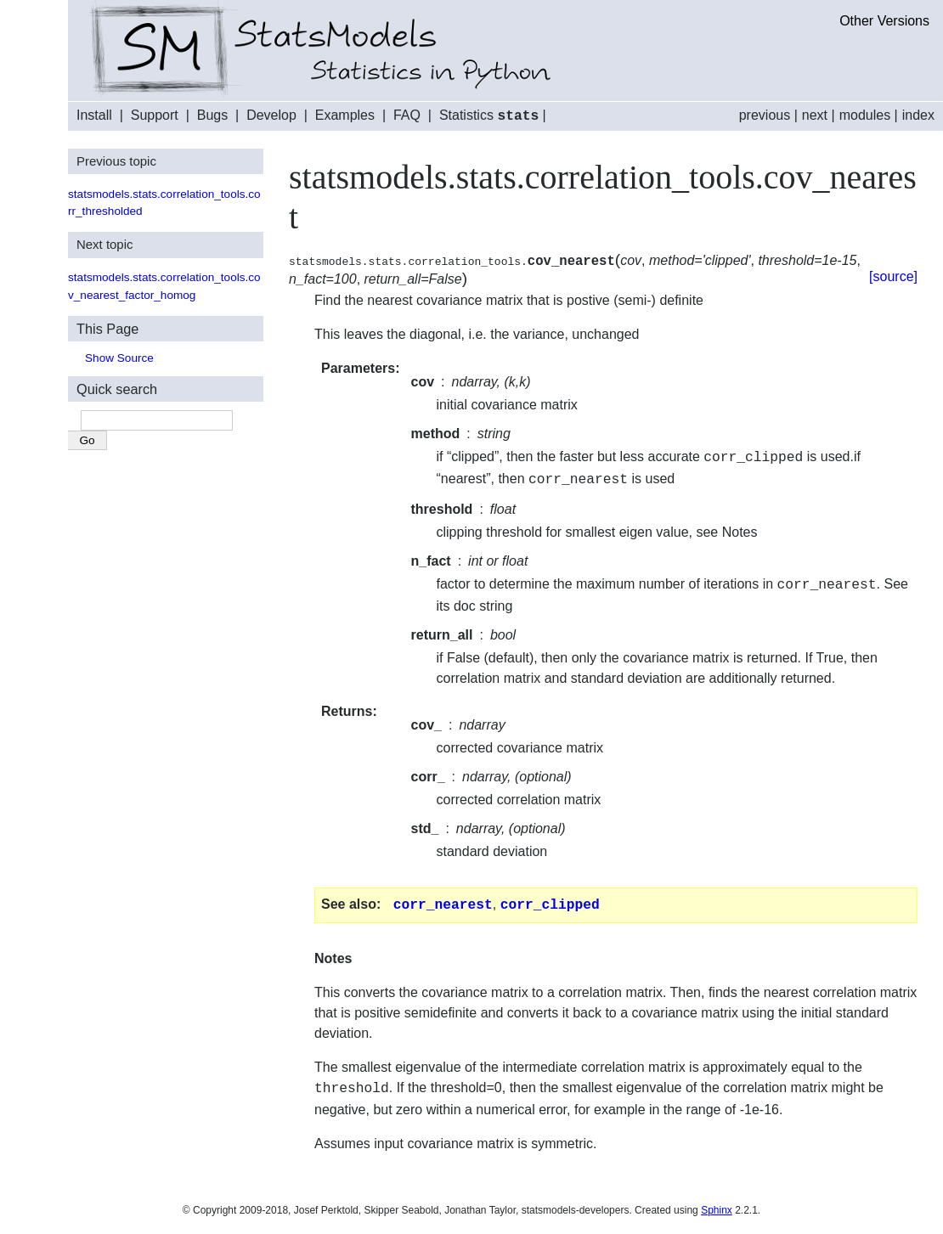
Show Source (119, 357)
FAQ (407, 116)
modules (864, 115)
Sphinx (716, 1205)
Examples (345, 116)
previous (764, 115)
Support (154, 116)
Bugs (212, 116)
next (814, 115)
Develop (271, 116)
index (918, 115)
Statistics (489, 116)
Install (94, 116)
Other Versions (884, 21)
